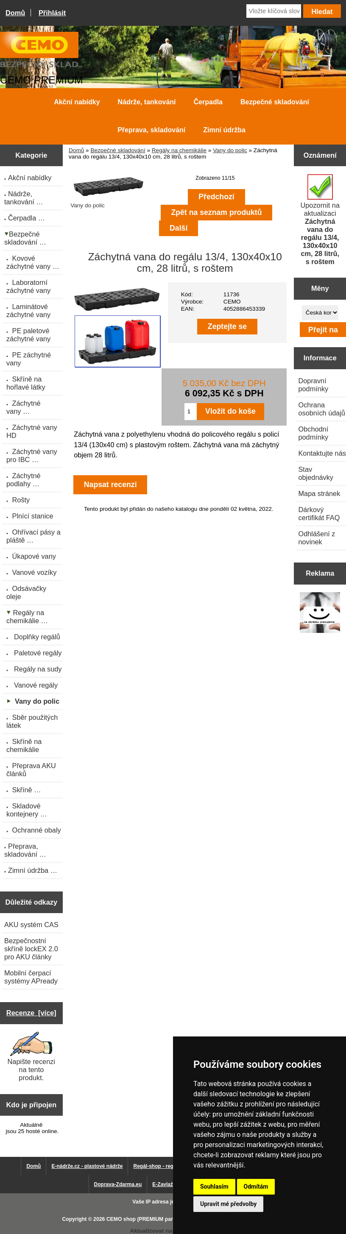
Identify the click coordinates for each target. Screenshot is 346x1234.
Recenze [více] (31, 1013)
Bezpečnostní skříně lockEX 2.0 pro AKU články (31, 949)
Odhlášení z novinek (316, 538)
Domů (15, 13)
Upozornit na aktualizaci (320, 219)
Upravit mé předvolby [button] (228, 1204)
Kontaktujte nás (322, 453)
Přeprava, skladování (151, 130)
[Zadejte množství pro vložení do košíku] (190, 411)
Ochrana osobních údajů (321, 409)
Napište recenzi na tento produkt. (31, 1056)
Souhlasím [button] (214, 1186)
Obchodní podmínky (313, 433)
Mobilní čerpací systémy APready (31, 977)
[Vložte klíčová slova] (273, 11)
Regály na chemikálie (179, 150)
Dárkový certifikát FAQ (319, 513)
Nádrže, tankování (147, 102)
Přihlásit (52, 13)
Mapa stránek (319, 493)
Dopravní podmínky (313, 385)
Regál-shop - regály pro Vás (167, 1166)
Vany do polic (230, 150)
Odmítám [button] (256, 1186)
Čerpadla (208, 102)
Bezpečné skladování (117, 150)
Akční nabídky (77, 102)
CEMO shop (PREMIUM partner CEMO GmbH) (162, 1219)
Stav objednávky (315, 473)
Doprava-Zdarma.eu (118, 1184)
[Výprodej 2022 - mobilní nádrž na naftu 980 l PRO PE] (320, 613)
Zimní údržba (224, 130)
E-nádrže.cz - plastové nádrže (87, 1166)
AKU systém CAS (31, 924)
